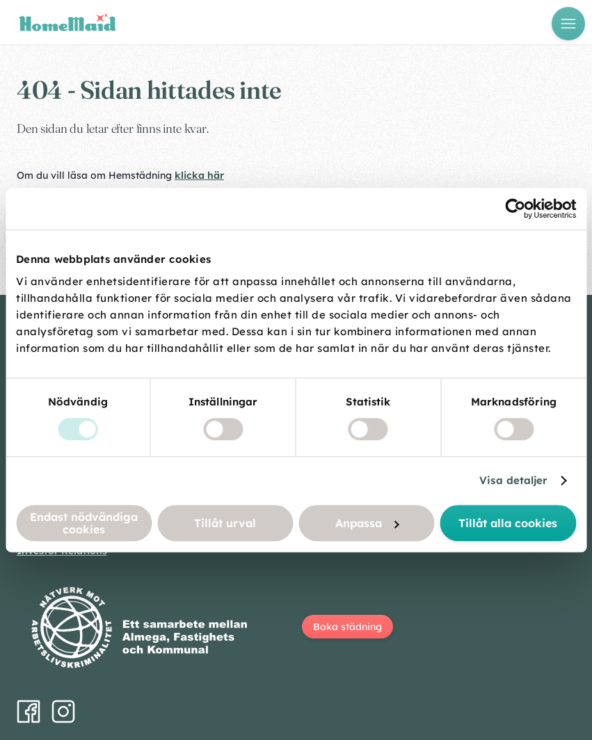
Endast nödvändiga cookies (84, 523)
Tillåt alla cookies (507, 523)
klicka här (199, 175)
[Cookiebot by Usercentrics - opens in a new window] (515, 208)
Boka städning (347, 626)
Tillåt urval (225, 523)
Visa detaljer (513, 480)
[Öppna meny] (568, 23)
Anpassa (367, 523)
